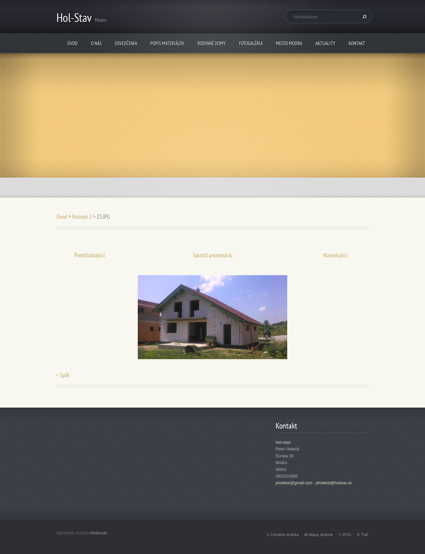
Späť (64, 375)
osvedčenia (126, 43)
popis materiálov (167, 43)
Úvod (72, 43)
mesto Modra (289, 43)
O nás (96, 43)
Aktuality (325, 43)
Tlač (365, 534)
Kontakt (357, 43)
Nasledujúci (335, 255)
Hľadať (364, 17)
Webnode (98, 533)
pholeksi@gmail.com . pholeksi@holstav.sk (314, 483)
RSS (347, 534)
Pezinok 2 (82, 216)
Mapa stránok (321, 534)
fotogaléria (251, 43)
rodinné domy (212, 43)
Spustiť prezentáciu (212, 255)
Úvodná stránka (285, 534)
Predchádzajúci (89, 255)
